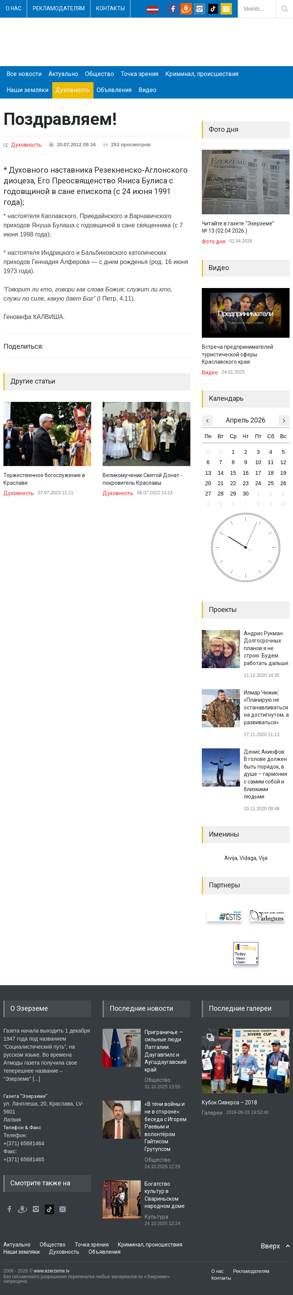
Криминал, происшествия (201, 74)
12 (283, 462)
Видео (147, 90)
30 (208, 452)
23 (246, 483)
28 (220, 493)
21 (220, 483)
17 (258, 473)
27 (208, 493)
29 (233, 493)
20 (208, 483)
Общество (99, 74)
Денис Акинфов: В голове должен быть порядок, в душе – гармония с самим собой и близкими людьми (265, 774)
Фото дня (213, 241)
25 (271, 483)
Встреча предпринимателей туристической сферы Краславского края (237, 354)
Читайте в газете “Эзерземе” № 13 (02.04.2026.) (238, 227)
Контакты (110, 8)
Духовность (72, 90)
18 (271, 473)
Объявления (114, 90)
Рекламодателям (59, 8)
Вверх (270, 1246)
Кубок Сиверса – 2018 (229, 1102)
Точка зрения (139, 74)
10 (258, 462)
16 (246, 473)
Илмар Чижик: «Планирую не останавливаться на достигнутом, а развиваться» (266, 707)
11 (271, 462)
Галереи (212, 1113)
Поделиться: (23, 346)
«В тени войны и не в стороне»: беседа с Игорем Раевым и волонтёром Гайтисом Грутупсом (166, 1126)
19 (283, 473)
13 (208, 473)
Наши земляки (27, 90)
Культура (156, 1217)
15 (233, 473)
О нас (13, 8)
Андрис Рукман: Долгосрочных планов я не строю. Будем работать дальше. (267, 648)
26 (283, 483)
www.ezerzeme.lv (51, 1271)
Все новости (24, 74)
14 (220, 473)
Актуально (63, 74)
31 (220, 452)
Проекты (223, 609)
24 (258, 483)
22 (233, 483)
